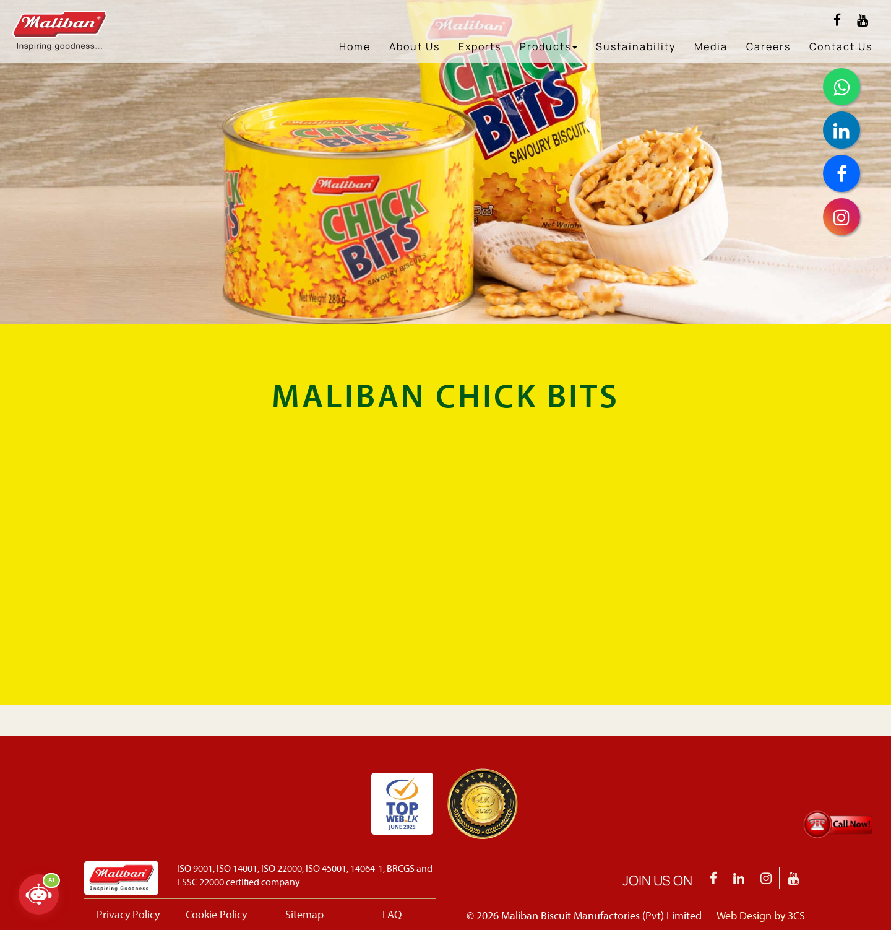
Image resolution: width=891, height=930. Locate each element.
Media (711, 46)
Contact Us (840, 46)
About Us (414, 46)
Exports (479, 46)
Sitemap (304, 914)
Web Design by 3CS (761, 915)
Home (355, 46)
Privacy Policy (128, 914)
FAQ (392, 914)
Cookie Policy (216, 914)
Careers (768, 46)
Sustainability (636, 46)
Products (548, 46)
